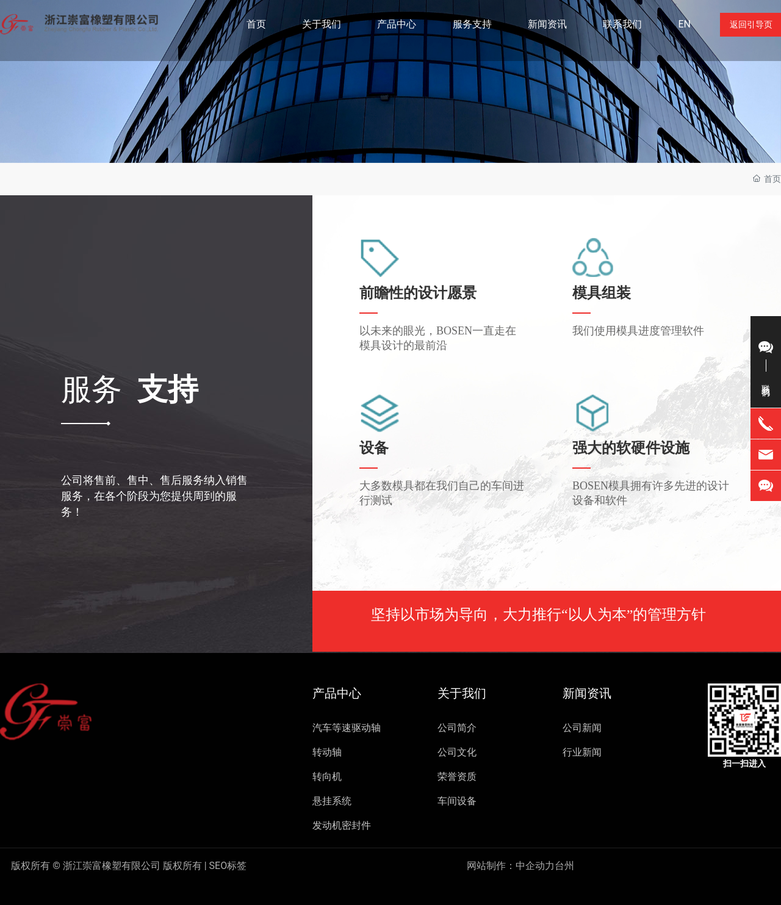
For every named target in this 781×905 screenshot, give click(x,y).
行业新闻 (582, 752)
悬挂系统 (331, 801)
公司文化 (457, 752)
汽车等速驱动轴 (346, 728)
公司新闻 (582, 728)
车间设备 (457, 801)
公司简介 (457, 728)
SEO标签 (129, 865)
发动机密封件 (341, 825)
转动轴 (327, 752)
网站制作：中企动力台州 (520, 865)
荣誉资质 (457, 776)
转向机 (327, 776)
